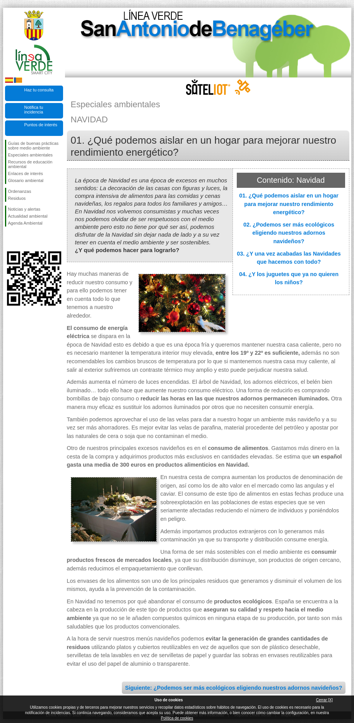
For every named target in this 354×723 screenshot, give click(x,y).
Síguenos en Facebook (9, 239)
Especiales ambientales (30, 155)
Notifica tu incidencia (33, 109)
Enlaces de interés (25, 173)
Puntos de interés (41, 124)
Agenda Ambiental (25, 223)
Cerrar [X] (324, 700)
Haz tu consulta (39, 90)
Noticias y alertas (24, 209)
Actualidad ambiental (28, 216)
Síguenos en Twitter (22, 239)
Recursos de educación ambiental (30, 164)
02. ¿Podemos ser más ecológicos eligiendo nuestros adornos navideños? (288, 233)
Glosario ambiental (26, 180)
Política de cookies (177, 718)
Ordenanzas (19, 191)
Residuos (17, 198)
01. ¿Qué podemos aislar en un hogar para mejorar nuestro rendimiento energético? (289, 203)
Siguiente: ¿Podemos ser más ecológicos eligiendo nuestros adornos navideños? (233, 688)
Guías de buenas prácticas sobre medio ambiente (33, 145)
